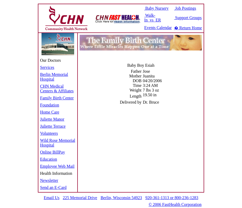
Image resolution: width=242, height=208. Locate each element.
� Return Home (188, 28)
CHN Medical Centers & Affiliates (57, 88)
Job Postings (185, 8)
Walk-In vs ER (152, 17)
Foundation (49, 105)
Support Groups (188, 17)
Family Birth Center (57, 98)
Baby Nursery (156, 8)
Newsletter (49, 180)
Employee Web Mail (57, 166)
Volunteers (49, 133)
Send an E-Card (53, 187)
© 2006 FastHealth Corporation (175, 204)
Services (47, 67)
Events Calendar (158, 27)
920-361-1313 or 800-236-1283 (171, 197)
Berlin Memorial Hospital (54, 76)
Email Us (52, 197)
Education (48, 159)
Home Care (49, 112)
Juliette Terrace (53, 126)
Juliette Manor (52, 119)
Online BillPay (52, 152)
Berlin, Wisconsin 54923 (121, 197)
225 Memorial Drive (80, 197)
